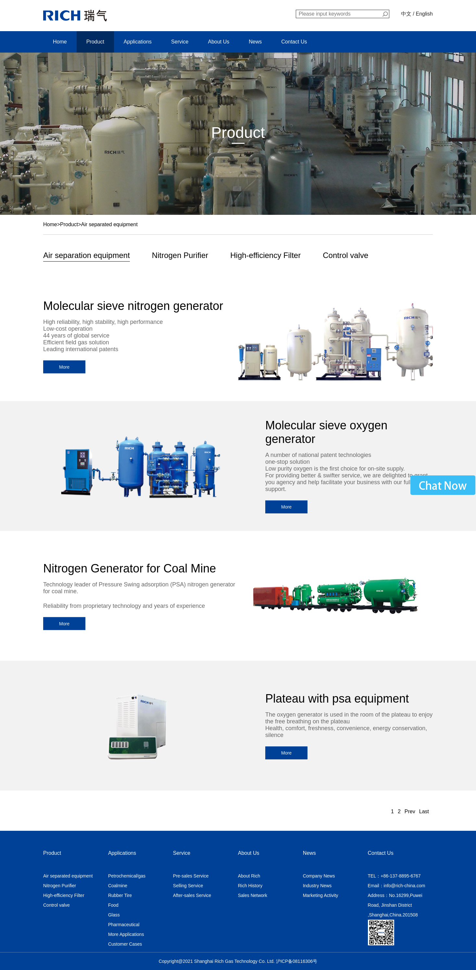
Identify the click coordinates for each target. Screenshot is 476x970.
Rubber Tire (120, 895)
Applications (138, 41)
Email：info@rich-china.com (396, 885)
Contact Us (294, 41)
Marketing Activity (320, 895)
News (255, 41)
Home (60, 41)
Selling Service (188, 885)
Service (179, 41)
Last (424, 811)
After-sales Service (192, 895)
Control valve (345, 255)
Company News (319, 875)
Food (113, 905)
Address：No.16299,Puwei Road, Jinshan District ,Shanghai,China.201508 (395, 905)
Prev (410, 811)
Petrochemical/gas (126, 875)
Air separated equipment (109, 224)
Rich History (250, 885)
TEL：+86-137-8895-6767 (394, 875)
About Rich (249, 875)
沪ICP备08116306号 (297, 961)
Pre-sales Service (191, 875)
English (424, 14)
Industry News (317, 885)
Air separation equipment (86, 255)
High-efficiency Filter (265, 255)
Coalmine (117, 885)
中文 (406, 14)
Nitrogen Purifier (180, 255)
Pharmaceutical (124, 924)
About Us (218, 41)
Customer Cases (125, 944)
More (64, 367)
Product (95, 41)
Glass (114, 914)
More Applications (126, 934)
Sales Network (252, 895)
